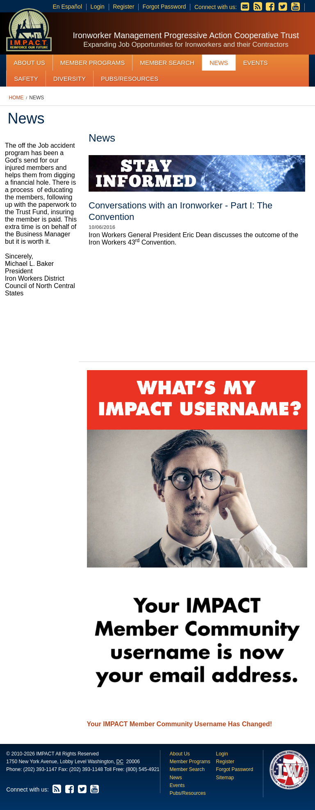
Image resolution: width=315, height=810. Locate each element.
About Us (29, 62)
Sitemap (225, 777)
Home (16, 98)
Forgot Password (164, 6)
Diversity (69, 78)
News (219, 62)
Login (98, 6)
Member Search (167, 62)
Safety (26, 78)
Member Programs (92, 62)
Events (255, 62)
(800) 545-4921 (143, 769)
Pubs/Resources (129, 78)
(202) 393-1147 (40, 769)
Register (123, 6)
